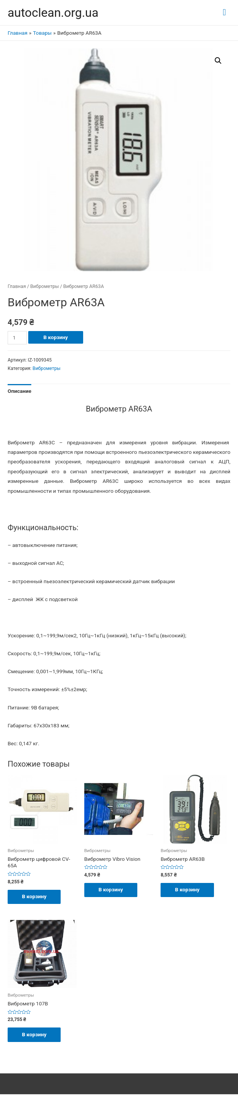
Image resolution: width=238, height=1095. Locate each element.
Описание (19, 391)
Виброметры (44, 286)
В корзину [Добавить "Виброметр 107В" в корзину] (35, 1035)
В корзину (55, 337)
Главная (17, 286)
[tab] (19, 391)
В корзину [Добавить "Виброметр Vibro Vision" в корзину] (112, 890)
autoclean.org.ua (53, 12)
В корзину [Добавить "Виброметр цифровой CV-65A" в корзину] (35, 897)
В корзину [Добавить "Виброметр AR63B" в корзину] (188, 890)
